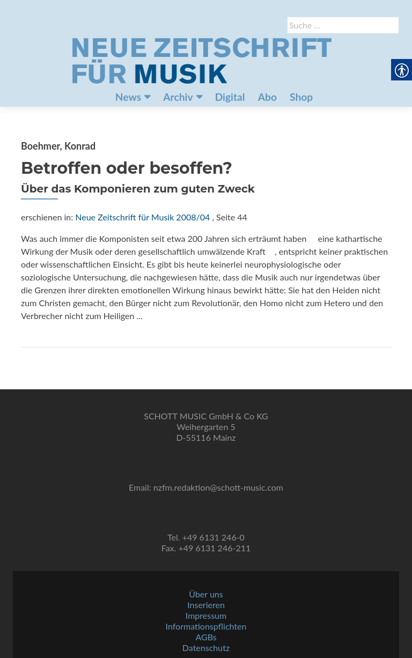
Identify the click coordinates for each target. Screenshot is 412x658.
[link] (201, 59)
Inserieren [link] (206, 605)
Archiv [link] (178, 97)
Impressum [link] (206, 615)
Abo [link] (267, 97)
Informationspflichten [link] (206, 626)
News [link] (128, 97)
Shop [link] (301, 97)
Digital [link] (230, 97)
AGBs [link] (205, 637)
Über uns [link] (206, 594)
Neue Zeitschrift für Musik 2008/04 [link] (142, 217)
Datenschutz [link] (206, 647)
